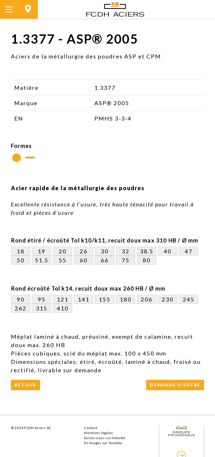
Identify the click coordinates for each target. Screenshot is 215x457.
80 (147, 260)
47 (189, 251)
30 (105, 251)
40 (168, 251)
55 (63, 260)
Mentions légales (98, 433)
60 (84, 260)
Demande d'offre (175, 384)
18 (21, 251)
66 (105, 260)
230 (168, 299)
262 (21, 308)
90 (21, 299)
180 (126, 299)
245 (189, 299)
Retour (25, 384)
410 (63, 308)
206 (147, 299)
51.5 (41, 260)
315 (42, 308)
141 (84, 299)
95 (42, 299)
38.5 (146, 251)
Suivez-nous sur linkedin (104, 438)
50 (21, 260)
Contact (90, 428)
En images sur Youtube (103, 443)
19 (42, 251)
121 (63, 299)
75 (126, 260)
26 (84, 251)
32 (126, 251)
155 (105, 299)
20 (63, 251)
